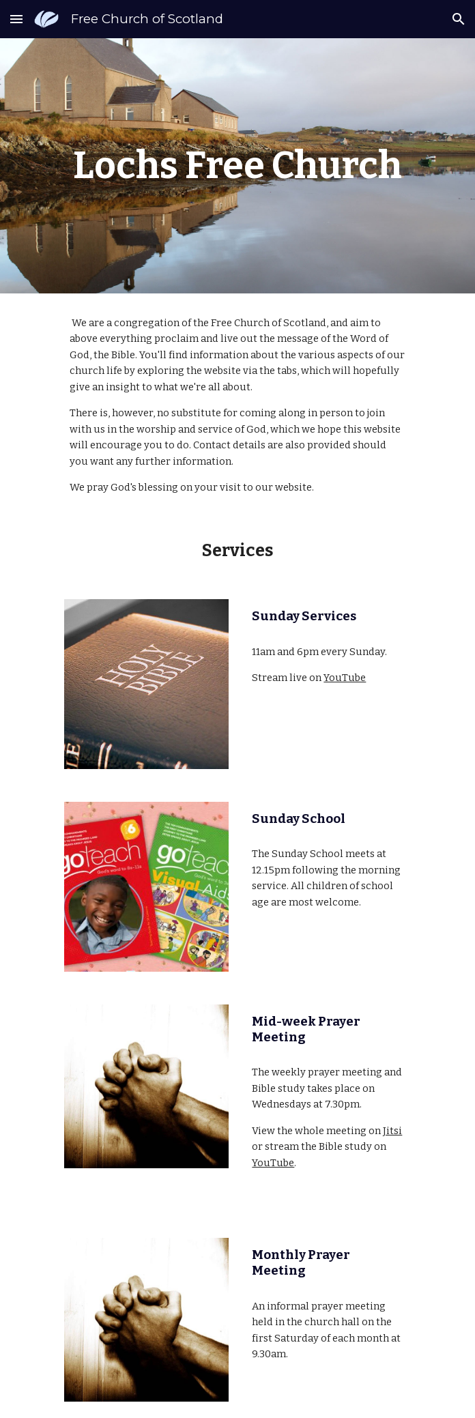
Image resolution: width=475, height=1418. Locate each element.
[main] (237, 165)
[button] (16, 19)
